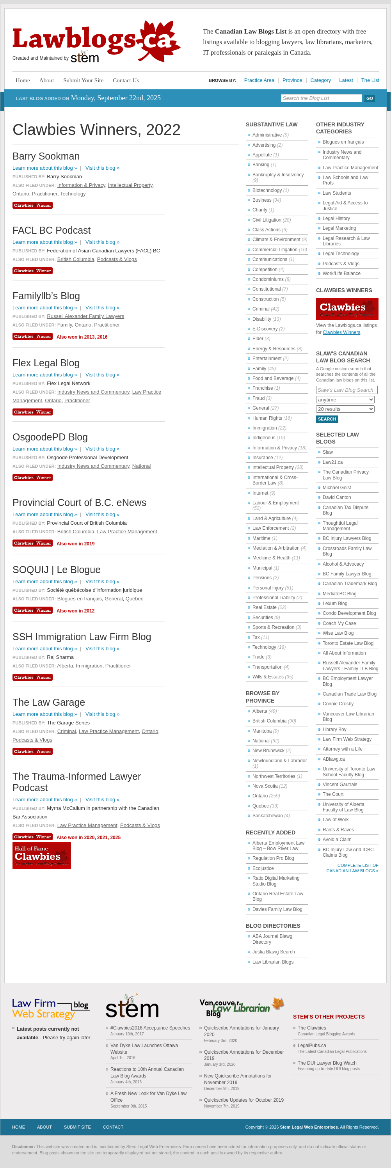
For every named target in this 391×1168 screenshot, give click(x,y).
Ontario (260, 796)
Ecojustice (263, 868)
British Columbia (269, 721)
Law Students (337, 193)
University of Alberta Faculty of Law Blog (343, 807)
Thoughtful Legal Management (340, 525)
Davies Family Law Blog (277, 909)
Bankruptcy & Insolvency (278, 175)
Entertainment (267, 358)
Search (327, 419)
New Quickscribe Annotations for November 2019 (238, 1079)
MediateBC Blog (340, 593)
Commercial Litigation (274, 249)
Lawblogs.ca (96, 41)
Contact (113, 1127)
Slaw (328, 452)
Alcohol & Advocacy (343, 564)
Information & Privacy (274, 448)
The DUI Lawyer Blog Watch (327, 1063)
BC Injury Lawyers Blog (347, 538)
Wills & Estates (268, 677)
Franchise (262, 388)
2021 (102, 837)
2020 (89, 837)
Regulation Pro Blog (273, 858)
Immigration (264, 428)
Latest (346, 80)
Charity (259, 210)
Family (259, 368)
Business (262, 200)
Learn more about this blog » (44, 168)
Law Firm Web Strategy (347, 739)
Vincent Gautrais (340, 784)
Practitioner (44, 194)
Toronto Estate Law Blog (348, 643)
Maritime (261, 538)
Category (321, 80)
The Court (333, 794)
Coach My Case (339, 623)
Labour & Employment (275, 503)
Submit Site (77, 1127)
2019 (89, 544)
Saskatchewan (267, 815)
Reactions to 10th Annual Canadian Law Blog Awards (147, 1073)
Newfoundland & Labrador (279, 760)
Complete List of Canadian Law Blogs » (353, 868)
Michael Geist (337, 487)
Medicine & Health (271, 558)
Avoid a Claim (337, 839)
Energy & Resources (273, 348)
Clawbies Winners (341, 332)
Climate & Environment (276, 239)
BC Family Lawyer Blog (347, 574)
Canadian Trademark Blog (350, 583)
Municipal (262, 568)
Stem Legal (85, 56)
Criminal (261, 309)
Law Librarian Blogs (272, 962)
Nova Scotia (265, 786)
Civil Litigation (266, 220)
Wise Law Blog (338, 633)
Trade (258, 657)
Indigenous (263, 437)
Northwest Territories (273, 776)
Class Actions (266, 230)
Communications (269, 259)
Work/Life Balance (342, 273)
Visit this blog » (102, 168)
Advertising (263, 145)
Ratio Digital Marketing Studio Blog (276, 880)
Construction (265, 299)
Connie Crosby (338, 703)
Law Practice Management (350, 167)
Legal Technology (341, 253)
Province (292, 80)
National (261, 741)
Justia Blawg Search (273, 952)
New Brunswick (268, 750)
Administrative (267, 135)
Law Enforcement (270, 528)
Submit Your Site (83, 80)
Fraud (258, 398)
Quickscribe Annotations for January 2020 (241, 1031)
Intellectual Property (273, 467)
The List (370, 80)
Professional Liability (273, 597)
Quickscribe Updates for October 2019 (244, 1100)
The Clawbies (312, 1028)
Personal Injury (268, 588)
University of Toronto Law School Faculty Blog (349, 771)
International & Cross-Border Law (275, 480)
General (260, 408)
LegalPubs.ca (312, 1045)
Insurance (262, 457)
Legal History (336, 218)
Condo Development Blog (349, 613)
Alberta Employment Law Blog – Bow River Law (278, 845)
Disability (261, 319)
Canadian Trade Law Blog (350, 694)
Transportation (267, 667)
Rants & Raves (338, 830)
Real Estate (264, 607)
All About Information (344, 653)
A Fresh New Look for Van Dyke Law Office (148, 1097)
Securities (262, 617)
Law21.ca (333, 462)
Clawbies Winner (33, 205)
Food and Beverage (272, 378)
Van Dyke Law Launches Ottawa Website (144, 1049)
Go (369, 98)
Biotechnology (267, 190)
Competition (264, 269)
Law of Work (335, 819)
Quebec (260, 806)
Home (23, 80)
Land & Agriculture (271, 518)
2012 (89, 611)
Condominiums (268, 279)
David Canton (337, 497)
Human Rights (267, 418)
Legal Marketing (339, 228)
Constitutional (266, 289)
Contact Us (126, 80)
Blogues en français (343, 142)
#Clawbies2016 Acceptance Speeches (150, 1028)
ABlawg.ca (334, 759)
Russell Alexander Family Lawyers (85, 316)
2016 (102, 337)
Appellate (262, 155)
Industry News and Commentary (342, 154)
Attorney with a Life (343, 749)
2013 (89, 337)
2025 (115, 837)
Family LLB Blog (361, 668)
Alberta (259, 711)
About (46, 80)
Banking (260, 164)
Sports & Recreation (273, 627)
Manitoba (262, 731)
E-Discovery (265, 329)
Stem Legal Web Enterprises (309, 1127)
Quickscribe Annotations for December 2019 (244, 1055)
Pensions (262, 577)
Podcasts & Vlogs (341, 263)
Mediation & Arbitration (276, 548)
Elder (257, 338)
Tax (256, 637)
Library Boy (335, 729)
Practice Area (259, 80)
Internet (260, 493)
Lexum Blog (335, 603)
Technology (264, 647)
